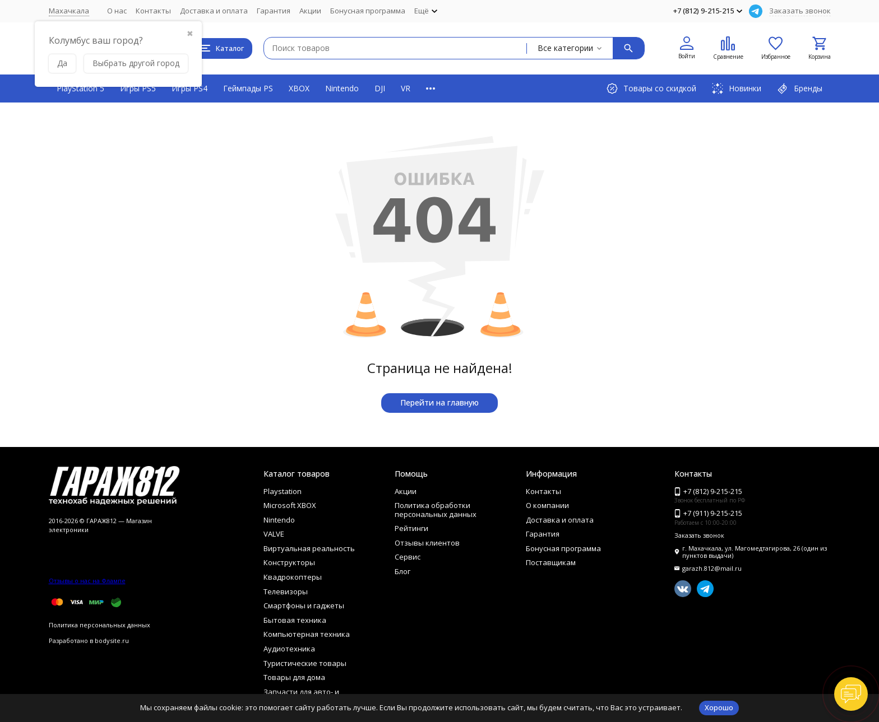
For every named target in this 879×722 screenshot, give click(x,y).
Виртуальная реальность (309, 548)
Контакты (153, 11)
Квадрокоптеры (292, 577)
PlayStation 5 (80, 88)
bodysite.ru (112, 640)
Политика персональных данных (99, 625)
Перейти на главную (439, 402)
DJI (379, 88)
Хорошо (719, 707)
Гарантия (273, 11)
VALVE (273, 534)
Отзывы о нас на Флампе (87, 580)
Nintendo (342, 88)
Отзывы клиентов (427, 543)
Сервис (407, 557)
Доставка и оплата (214, 11)
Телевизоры (285, 591)
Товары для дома (294, 677)
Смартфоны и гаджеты (303, 605)
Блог (402, 571)
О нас (117, 11)
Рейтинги (411, 528)
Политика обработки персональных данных (435, 509)
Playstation (282, 491)
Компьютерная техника (306, 634)
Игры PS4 (189, 88)
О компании (547, 505)
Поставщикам (551, 562)
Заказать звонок (800, 11)
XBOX (299, 88)
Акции (310, 11)
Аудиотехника (289, 649)
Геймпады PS (248, 88)
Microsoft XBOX (289, 505)
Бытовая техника (294, 620)
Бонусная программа (367, 11)
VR (405, 88)
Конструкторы (289, 562)
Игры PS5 (138, 88)
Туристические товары (304, 663)
